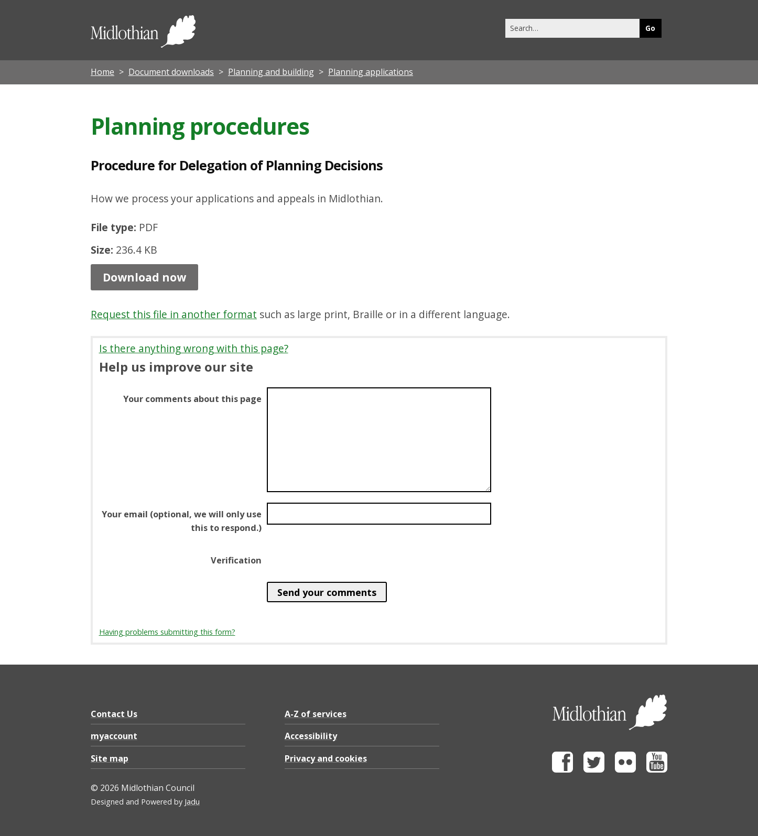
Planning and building (271, 72)
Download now (144, 277)
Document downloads (171, 72)
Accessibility (311, 736)
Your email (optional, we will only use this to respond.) (182, 521)
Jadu (192, 802)
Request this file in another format (174, 314)
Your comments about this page (192, 399)
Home (102, 72)
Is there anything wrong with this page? (193, 348)
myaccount (114, 736)
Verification (236, 560)
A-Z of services (315, 714)
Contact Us (114, 714)
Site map (109, 758)
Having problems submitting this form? (167, 632)
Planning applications (370, 72)
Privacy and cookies (326, 758)
